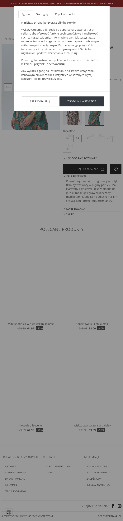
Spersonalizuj (40, 101)
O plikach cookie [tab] (65, 14)
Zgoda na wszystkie (81, 101)
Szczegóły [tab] (42, 14)
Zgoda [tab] (26, 14)
